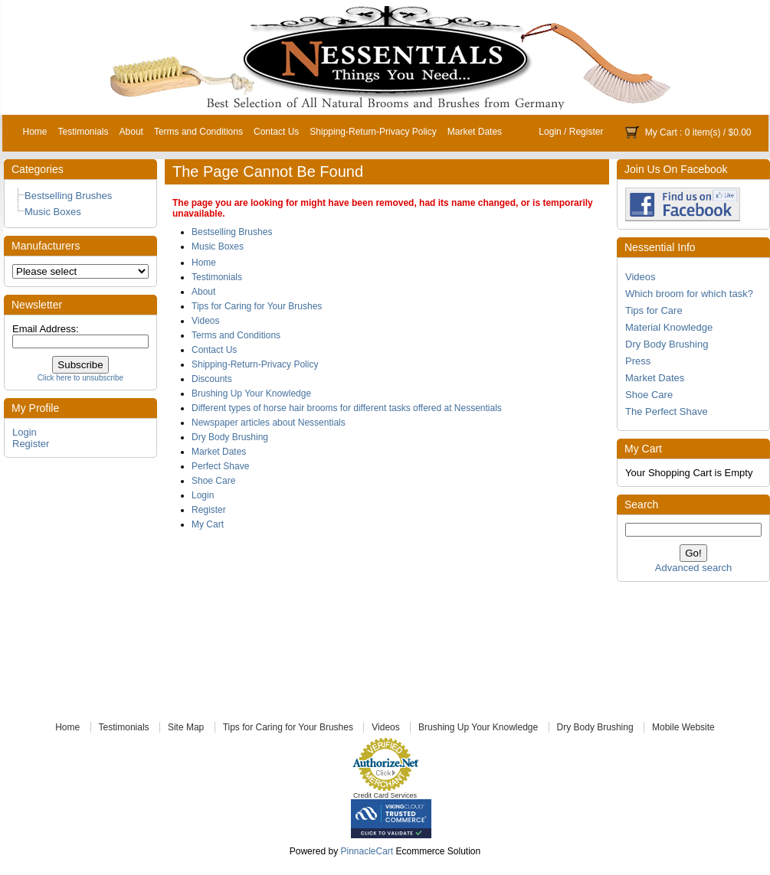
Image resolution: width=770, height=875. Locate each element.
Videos (640, 276)
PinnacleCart (366, 851)
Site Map (186, 727)
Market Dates (474, 131)
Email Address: (45, 329)
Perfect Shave (220, 466)
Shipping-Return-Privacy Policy (373, 131)
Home (35, 131)
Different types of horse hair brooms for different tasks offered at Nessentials (347, 408)
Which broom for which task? (689, 293)
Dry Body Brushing (666, 344)
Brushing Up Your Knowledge (251, 393)
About (131, 131)
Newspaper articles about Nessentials (269, 422)
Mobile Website (683, 727)
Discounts (212, 379)
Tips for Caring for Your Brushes (257, 306)
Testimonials (83, 131)
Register (586, 131)
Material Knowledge (669, 327)
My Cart (661, 132)
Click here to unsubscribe (80, 378)
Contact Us (276, 131)
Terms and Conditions (198, 131)
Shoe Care (649, 394)
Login (550, 131)
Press (637, 361)
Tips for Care (654, 310)
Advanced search (693, 567)
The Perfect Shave (666, 411)
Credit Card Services (385, 795)
